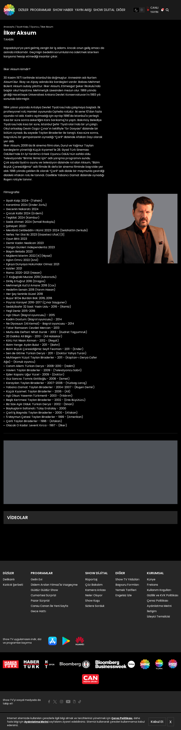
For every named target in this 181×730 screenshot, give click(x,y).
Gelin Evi (36, 579)
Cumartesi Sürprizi (43, 595)
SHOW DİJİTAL (104, 10)
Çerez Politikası (121, 718)
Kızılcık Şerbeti (13, 585)
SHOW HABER (63, 10)
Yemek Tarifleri (125, 590)
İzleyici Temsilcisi (158, 616)
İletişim (152, 611)
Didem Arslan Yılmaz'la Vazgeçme (54, 585)
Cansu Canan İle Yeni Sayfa (49, 606)
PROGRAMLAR (40, 10)
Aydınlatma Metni (36, 721)
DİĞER (120, 10)
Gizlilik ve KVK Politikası (162, 595)
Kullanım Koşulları (159, 590)
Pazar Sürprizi (40, 601)
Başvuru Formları (127, 585)
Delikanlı (8, 579)
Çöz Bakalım (94, 585)
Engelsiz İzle (123, 595)
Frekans (152, 585)
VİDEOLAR (17, 517)
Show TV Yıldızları (127, 579)
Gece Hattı (38, 611)
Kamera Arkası (95, 590)
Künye (151, 579)
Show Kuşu (92, 601)
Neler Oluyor (94, 595)
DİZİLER (23, 10)
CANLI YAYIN (152, 10)
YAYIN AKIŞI (83, 10)
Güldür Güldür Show (44, 590)
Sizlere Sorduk (94, 606)
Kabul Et (157, 721)
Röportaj (91, 579)
